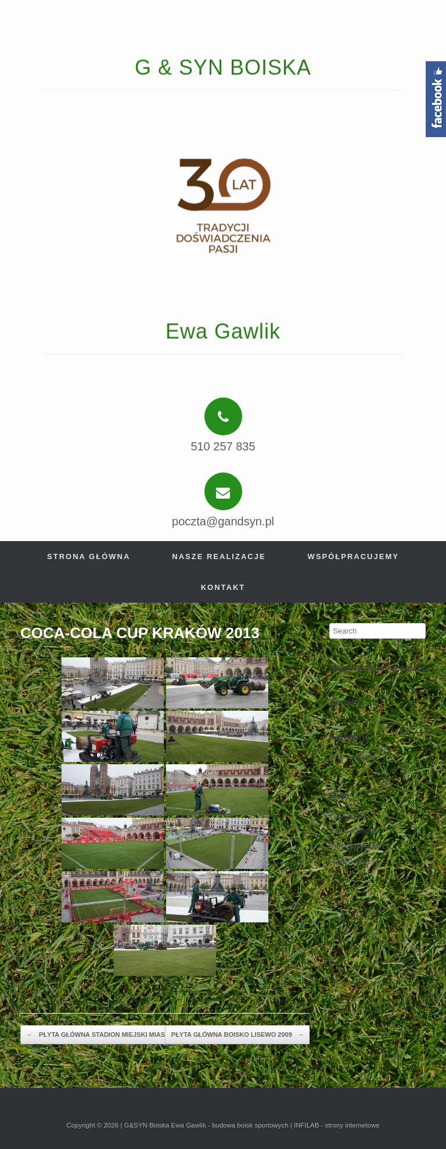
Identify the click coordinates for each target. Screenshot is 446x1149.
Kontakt (223, 587)
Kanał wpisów (352, 830)
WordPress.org (354, 861)
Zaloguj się (347, 815)
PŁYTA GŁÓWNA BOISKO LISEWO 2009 (237, 1035)
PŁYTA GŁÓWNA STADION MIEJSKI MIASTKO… (106, 1035)
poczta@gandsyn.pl (223, 521)
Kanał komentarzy (359, 846)
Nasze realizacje (218, 556)
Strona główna (88, 556)
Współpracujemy (353, 556)
